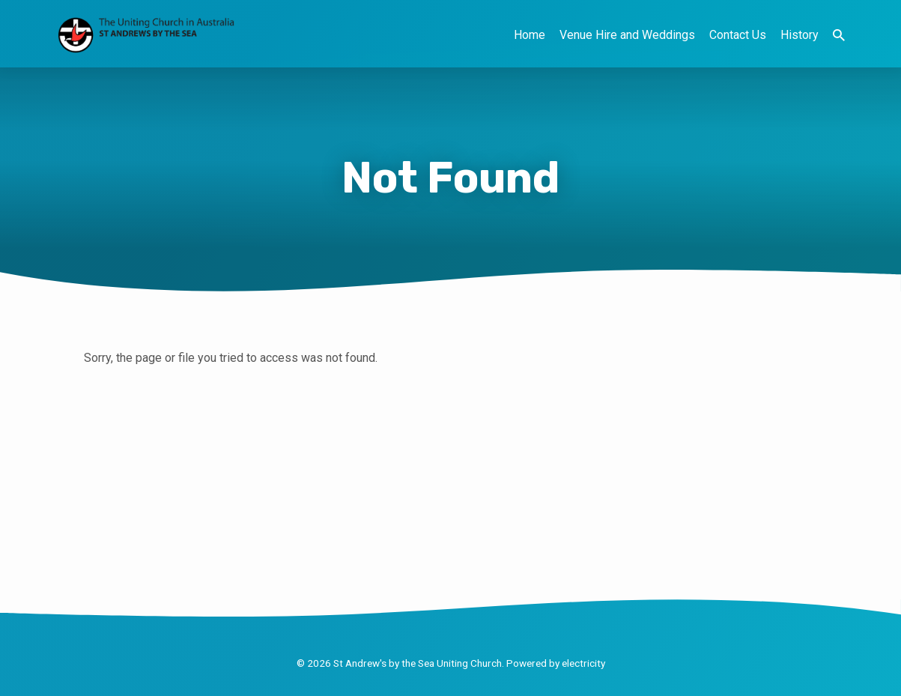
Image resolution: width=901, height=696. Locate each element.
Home (529, 35)
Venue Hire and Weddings (627, 35)
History (799, 35)
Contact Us (737, 35)
